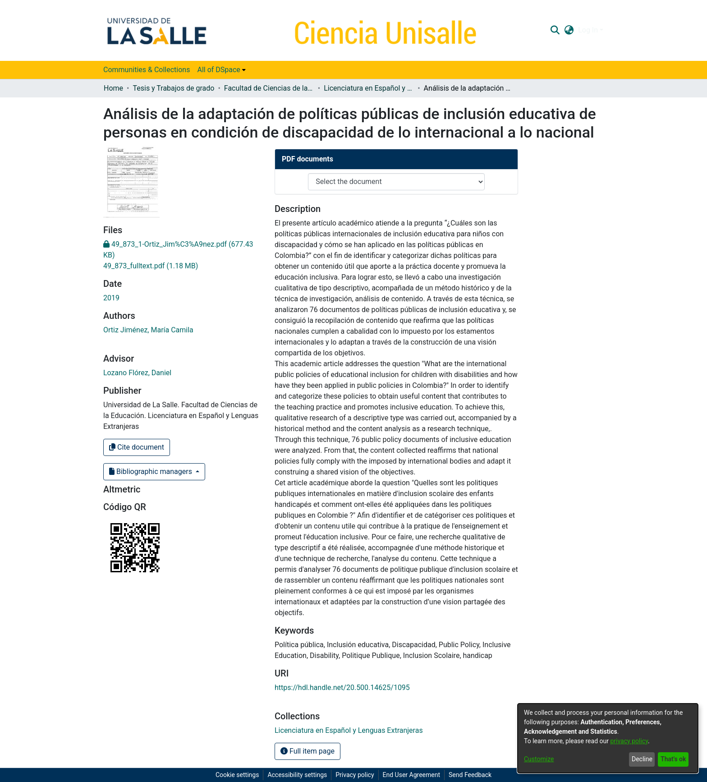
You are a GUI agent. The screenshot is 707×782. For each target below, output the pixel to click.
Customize (539, 759)
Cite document (136, 447)
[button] (554, 30)
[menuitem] (221, 70)
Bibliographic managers (151, 471)
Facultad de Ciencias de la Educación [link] (269, 88)
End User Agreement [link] (411, 774)
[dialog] (608, 738)
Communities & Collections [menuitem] (146, 69)
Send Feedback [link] (470, 774)
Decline (642, 759)
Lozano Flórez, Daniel (137, 372)
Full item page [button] (307, 751)
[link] (150, 266)
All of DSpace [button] (218, 69)
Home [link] (113, 88)
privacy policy (629, 741)
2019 (111, 298)
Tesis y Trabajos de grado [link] (173, 88)
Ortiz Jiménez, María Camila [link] (148, 330)
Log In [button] (589, 30)
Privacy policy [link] (354, 774)
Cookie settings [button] (237, 774)
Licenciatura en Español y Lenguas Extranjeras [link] (369, 88)
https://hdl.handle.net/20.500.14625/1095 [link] (342, 687)
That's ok (673, 759)
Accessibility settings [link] (297, 774)
